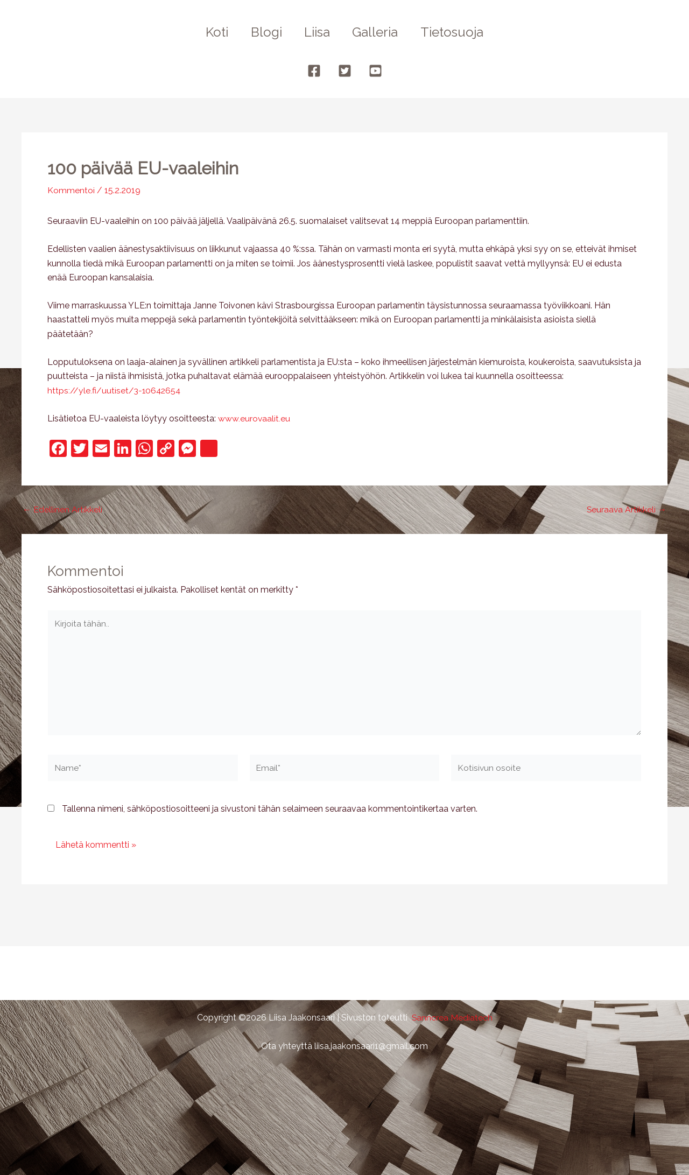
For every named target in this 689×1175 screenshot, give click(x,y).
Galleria (379, 32)
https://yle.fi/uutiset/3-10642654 (115, 390)
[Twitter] (344, 71)
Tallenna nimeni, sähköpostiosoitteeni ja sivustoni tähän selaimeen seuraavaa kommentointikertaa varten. (269, 811)
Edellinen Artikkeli (62, 509)
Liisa (317, 32)
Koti (210, 32)
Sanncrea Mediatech (452, 1017)
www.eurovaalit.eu (254, 418)
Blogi (262, 32)
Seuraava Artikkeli (626, 509)
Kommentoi (71, 190)
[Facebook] (314, 71)
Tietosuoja (458, 32)
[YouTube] (375, 71)
